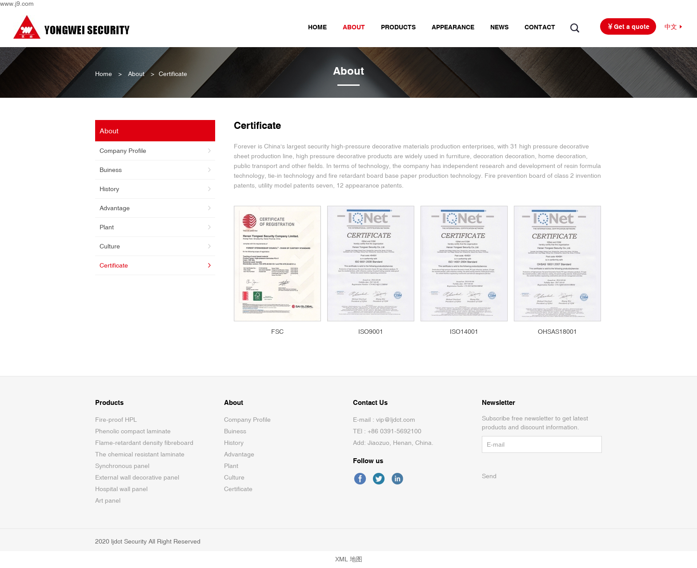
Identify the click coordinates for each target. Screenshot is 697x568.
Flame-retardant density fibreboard (144, 442)
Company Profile (156, 150)
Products (109, 402)
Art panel (107, 500)
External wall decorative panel (137, 477)
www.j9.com (17, 3)
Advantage (156, 208)
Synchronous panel (122, 465)
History (156, 189)
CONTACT (540, 27)
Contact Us (370, 402)
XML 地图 (348, 559)
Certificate (156, 265)
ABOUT (354, 27)
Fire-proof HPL (116, 419)
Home (103, 73)
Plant (156, 227)
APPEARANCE (453, 27)
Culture (156, 246)
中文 (674, 27)
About (136, 73)
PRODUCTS (398, 27)
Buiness (156, 169)
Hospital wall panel (121, 488)
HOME (317, 27)
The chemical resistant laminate (139, 454)
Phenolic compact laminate (133, 431)
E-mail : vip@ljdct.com (384, 419)
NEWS (499, 27)
